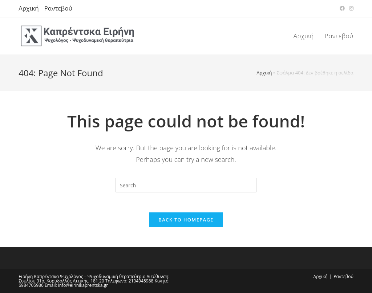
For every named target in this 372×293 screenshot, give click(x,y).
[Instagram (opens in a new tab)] (350, 8)
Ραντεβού (58, 8)
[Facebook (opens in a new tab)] (342, 8)
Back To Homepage (185, 221)
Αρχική (29, 8)
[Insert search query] (186, 185)
